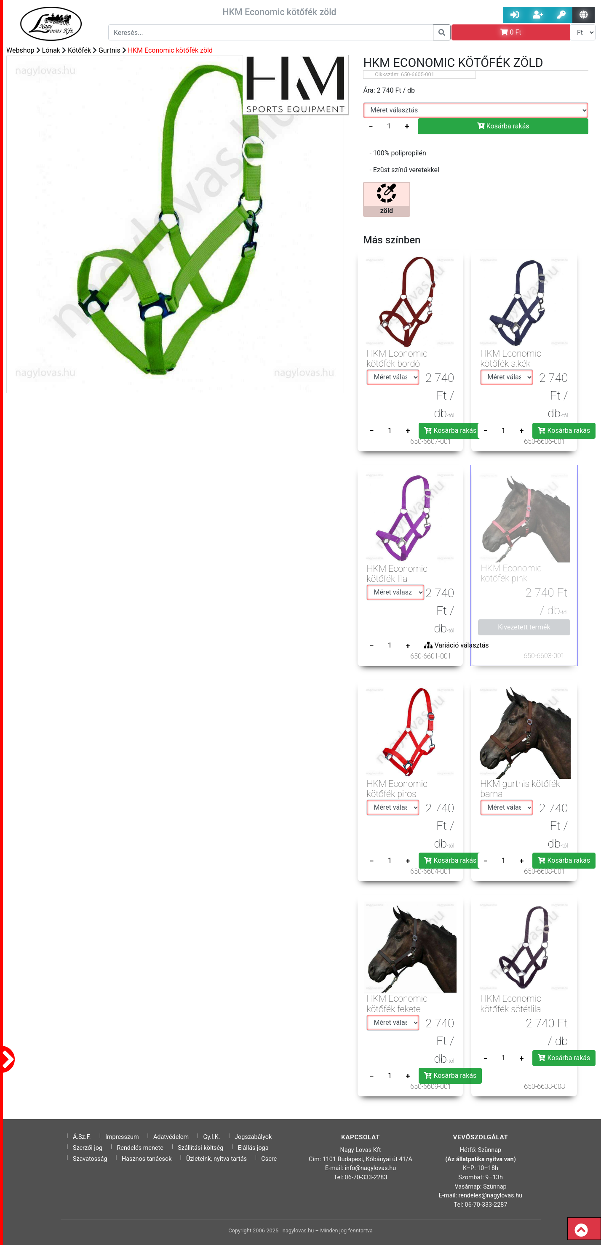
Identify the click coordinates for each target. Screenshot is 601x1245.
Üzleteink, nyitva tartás (216, 1158)
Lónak (51, 50)
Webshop (20, 50)
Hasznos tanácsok (147, 1158)
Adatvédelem (171, 1137)
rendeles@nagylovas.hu (491, 1195)
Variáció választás (456, 645)
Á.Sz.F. (82, 1137)
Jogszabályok (253, 1137)
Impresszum (122, 1137)
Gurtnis (109, 50)
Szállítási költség (200, 1148)
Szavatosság (90, 1158)
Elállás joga (253, 1148)
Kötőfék (79, 50)
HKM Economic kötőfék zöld (170, 50)
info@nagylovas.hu (370, 1168)
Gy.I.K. (211, 1137)
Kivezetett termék (524, 627)
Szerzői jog (87, 1148)
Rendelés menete (140, 1148)
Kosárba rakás (503, 126)
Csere (269, 1158)
